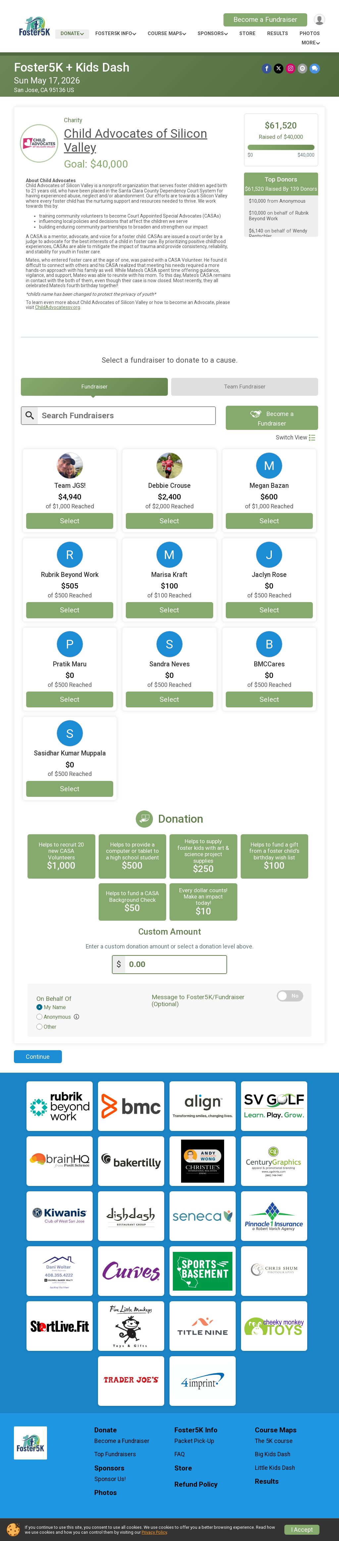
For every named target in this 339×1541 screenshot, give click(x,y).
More (309, 43)
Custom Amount (169, 935)
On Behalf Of (54, 1000)
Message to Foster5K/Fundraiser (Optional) (198, 1002)
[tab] (94, 388)
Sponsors (211, 33)
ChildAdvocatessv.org (57, 307)
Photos (310, 33)
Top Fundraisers (115, 1456)
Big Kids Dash (272, 1456)
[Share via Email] (303, 69)
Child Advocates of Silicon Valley (135, 141)
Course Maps (165, 33)
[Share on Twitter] (279, 69)
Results (277, 33)
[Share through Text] (315, 69)
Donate (70, 33)
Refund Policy (196, 1486)
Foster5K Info (113, 33)
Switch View (295, 440)
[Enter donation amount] (175, 966)
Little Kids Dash (275, 1469)
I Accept (302, 1529)
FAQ (179, 1456)
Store (247, 33)
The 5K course (274, 1443)
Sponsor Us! (110, 1481)
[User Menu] (319, 20)
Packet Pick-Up (194, 1443)
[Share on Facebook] (268, 69)
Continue (38, 1058)
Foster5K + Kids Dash (71, 67)
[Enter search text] (126, 418)
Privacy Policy (154, 1532)
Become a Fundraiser (264, 20)
